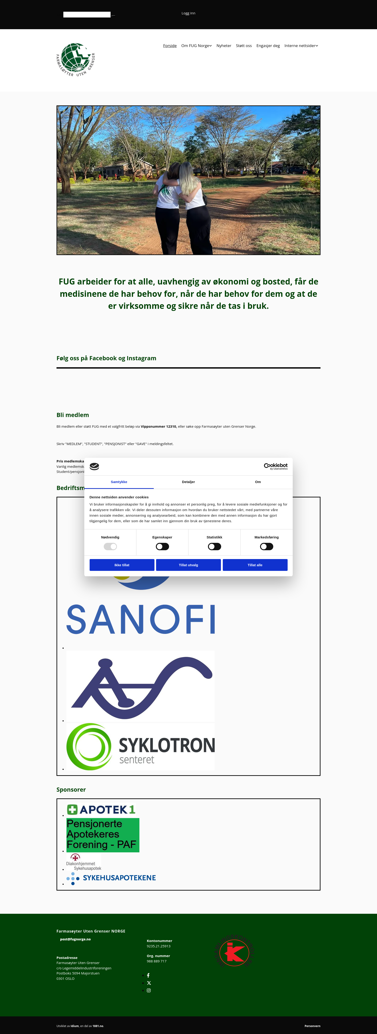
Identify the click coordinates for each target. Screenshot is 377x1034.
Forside (170, 45)
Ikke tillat (121, 565)
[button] (113, 16)
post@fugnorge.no (75, 939)
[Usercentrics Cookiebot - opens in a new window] (267, 466)
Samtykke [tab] (119, 482)
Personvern (312, 1026)
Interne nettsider (299, 45)
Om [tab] (258, 482)
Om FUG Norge (195, 45)
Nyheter (224, 45)
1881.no (98, 1026)
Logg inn (188, 13)
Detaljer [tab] (188, 482)
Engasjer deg (268, 45)
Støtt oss (244, 45)
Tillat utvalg (188, 565)
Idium (75, 1026)
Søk (59, 14)
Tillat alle (255, 565)
